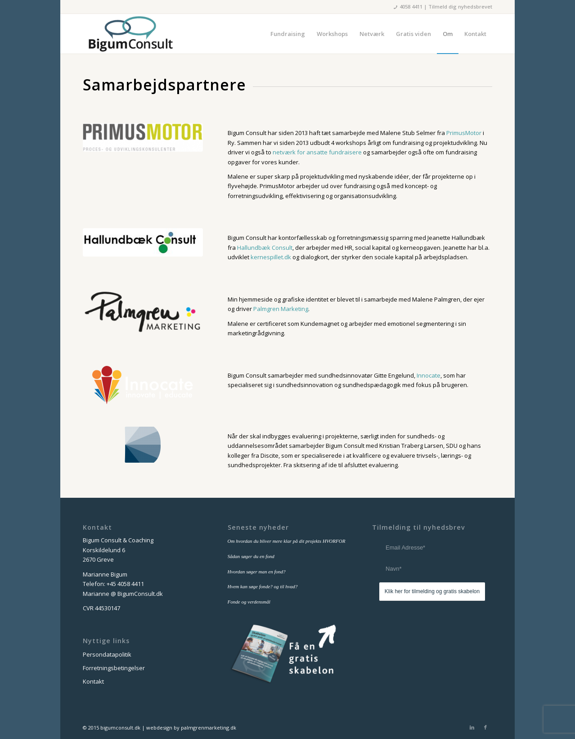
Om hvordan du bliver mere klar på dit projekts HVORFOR (287, 541)
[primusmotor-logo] (143, 137)
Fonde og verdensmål (249, 601)
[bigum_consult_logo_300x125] (130, 34)
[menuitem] (288, 34)
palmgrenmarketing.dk (208, 727)
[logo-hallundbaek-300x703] (143, 242)
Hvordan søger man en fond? (257, 571)
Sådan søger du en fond (251, 556)
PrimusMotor (463, 133)
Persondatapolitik (107, 654)
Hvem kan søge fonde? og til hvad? (263, 586)
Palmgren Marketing (280, 309)
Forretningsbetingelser (114, 668)
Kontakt (93, 681)
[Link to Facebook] (485, 727)
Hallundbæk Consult (264, 247)
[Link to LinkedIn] (472, 727)
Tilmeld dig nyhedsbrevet (460, 6)
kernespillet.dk (271, 257)
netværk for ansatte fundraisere (317, 152)
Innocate (428, 375)
